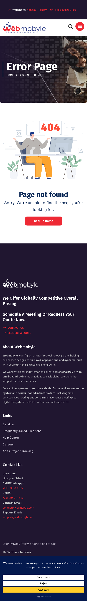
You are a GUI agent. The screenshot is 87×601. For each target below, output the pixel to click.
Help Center (11, 437)
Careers (8, 444)
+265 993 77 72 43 (13, 497)
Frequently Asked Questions (22, 431)
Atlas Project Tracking (18, 451)
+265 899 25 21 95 (63, 9)
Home (11, 75)
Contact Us (13, 327)
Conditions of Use (44, 544)
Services (9, 424)
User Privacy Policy (16, 544)
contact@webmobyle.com (18, 507)
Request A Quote (17, 332)
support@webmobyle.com (18, 517)
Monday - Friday (37, 9)
